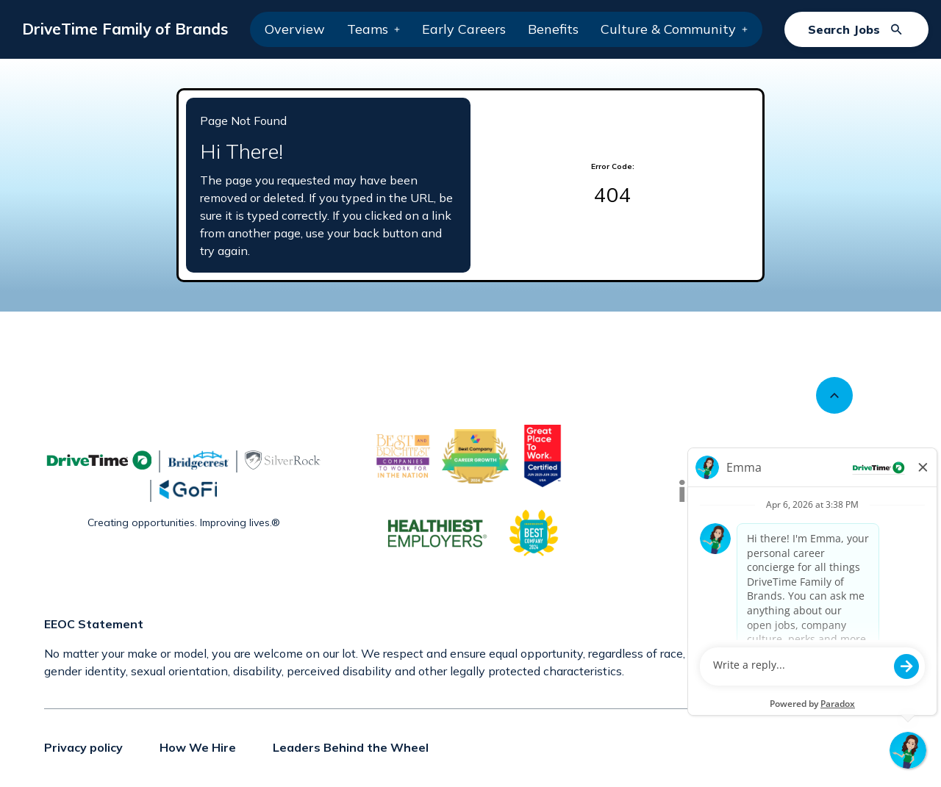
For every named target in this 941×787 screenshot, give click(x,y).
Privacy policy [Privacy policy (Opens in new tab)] (83, 747)
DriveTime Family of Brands (125, 28)
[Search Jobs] (856, 29)
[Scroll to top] (834, 395)
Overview (295, 29)
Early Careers (464, 29)
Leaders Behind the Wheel (351, 747)
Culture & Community (674, 29)
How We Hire (198, 747)
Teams (373, 29)
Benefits (553, 29)
